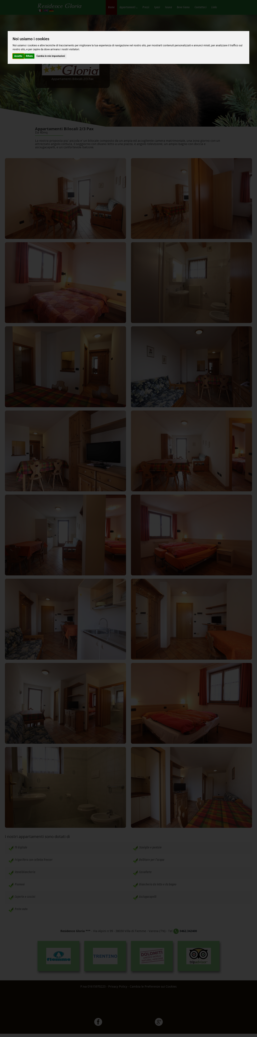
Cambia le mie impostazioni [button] (50, 56)
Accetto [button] (18, 56)
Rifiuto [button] (29, 56)
